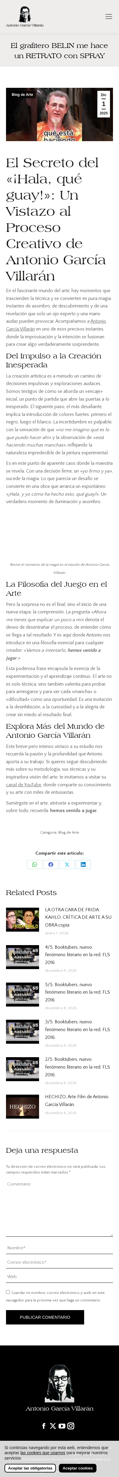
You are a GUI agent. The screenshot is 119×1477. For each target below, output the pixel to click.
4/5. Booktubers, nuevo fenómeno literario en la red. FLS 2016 (77, 955)
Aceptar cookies (78, 1468)
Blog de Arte (22, 95)
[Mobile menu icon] (109, 16)
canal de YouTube (23, 784)
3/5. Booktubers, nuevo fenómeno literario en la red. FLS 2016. (77, 1029)
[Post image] (22, 920)
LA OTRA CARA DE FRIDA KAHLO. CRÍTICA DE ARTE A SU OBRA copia (78, 917)
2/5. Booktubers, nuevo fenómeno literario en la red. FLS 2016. (77, 1067)
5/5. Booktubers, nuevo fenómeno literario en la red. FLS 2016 (77, 992)
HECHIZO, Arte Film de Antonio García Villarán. (76, 1100)
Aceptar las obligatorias (30, 1468)
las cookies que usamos (42, 1452)
